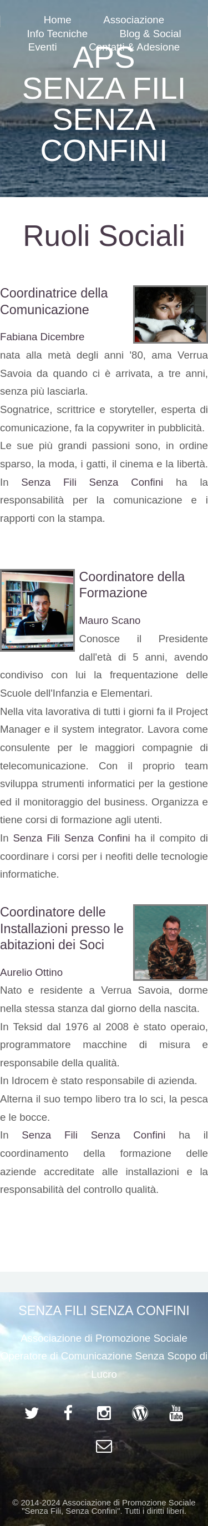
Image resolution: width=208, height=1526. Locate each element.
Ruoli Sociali (104, 235)
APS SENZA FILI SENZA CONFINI (104, 103)
